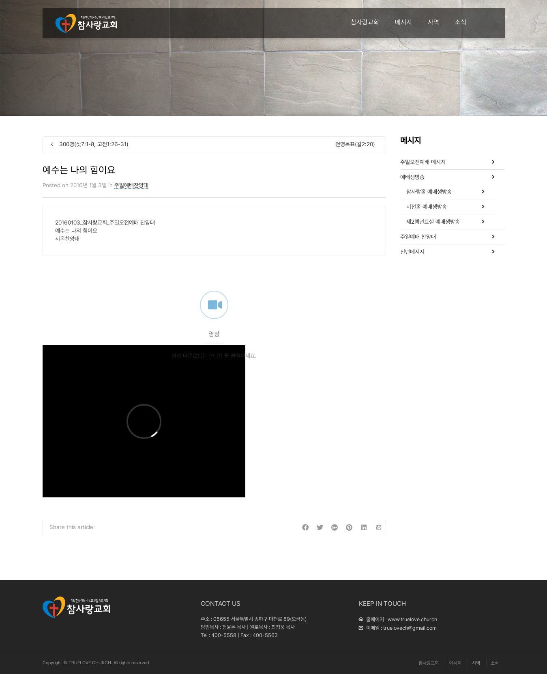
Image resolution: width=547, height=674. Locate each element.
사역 (433, 22)
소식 (460, 22)
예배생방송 (412, 177)
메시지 (403, 22)
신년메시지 (412, 251)
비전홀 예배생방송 (426, 206)
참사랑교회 (365, 22)
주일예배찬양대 (131, 185)
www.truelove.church (412, 619)
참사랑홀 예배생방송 (429, 191)
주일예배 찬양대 (418, 236)
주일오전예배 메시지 (423, 162)
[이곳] (215, 364)
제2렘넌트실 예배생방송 (433, 221)
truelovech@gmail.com (410, 628)
